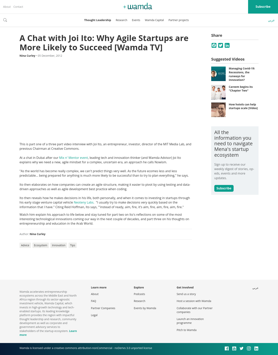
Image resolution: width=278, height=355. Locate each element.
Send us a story (186, 294)
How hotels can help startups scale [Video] (243, 106)
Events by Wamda (145, 308)
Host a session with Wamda (194, 301)
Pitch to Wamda (187, 330)
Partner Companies (103, 308)
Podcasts (139, 294)
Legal (94, 315)
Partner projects (179, 20)
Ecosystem (40, 245)
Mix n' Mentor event (73, 158)
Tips (72, 245)
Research (121, 20)
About (7, 7)
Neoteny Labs (83, 202)
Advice (25, 245)
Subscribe (263, 6)
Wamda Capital (154, 20)
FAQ (93, 301)
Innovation (58, 245)
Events (136, 20)
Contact (18, 7)
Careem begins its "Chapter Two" (241, 88)
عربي (271, 20)
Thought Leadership (97, 20)
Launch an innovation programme (190, 321)
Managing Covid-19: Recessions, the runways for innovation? (242, 74)
